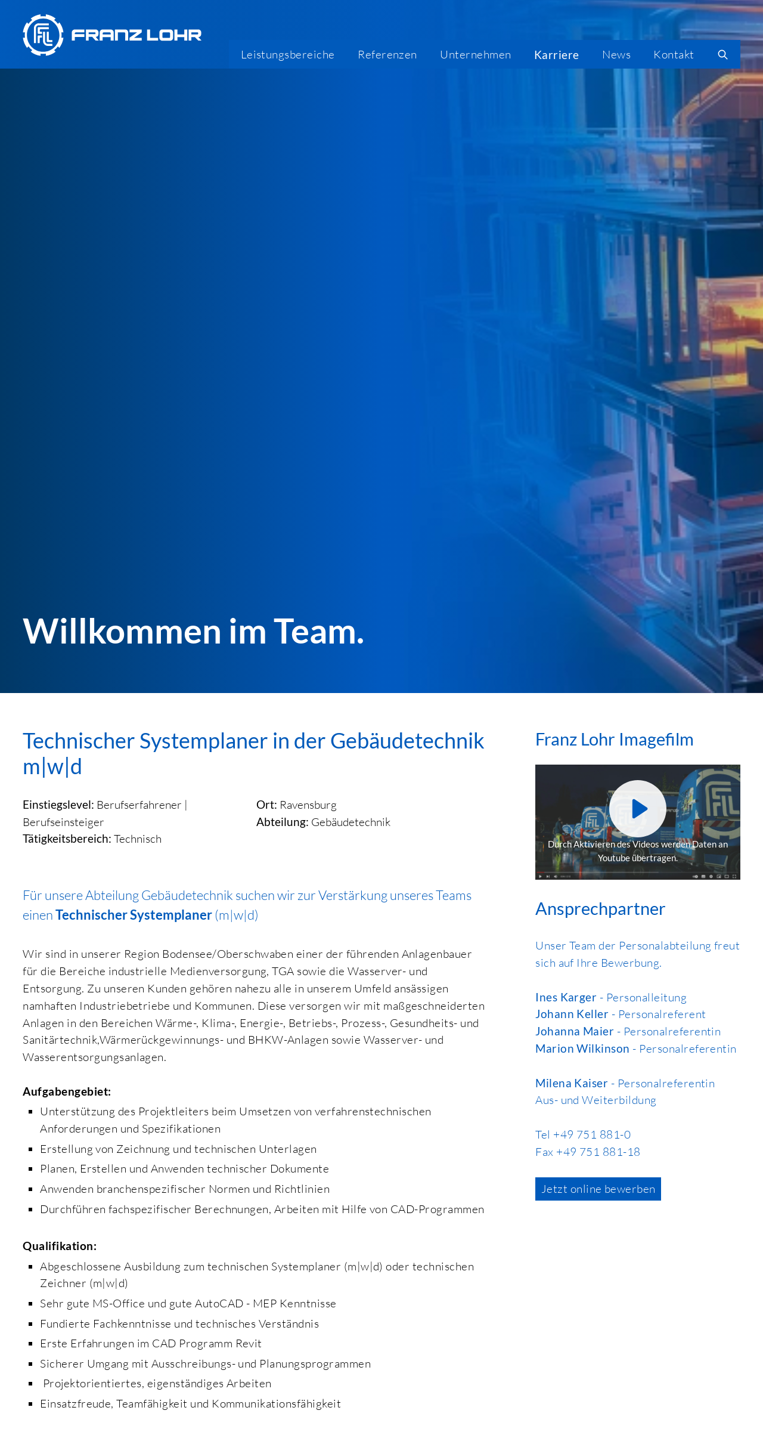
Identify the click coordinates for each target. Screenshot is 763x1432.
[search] (723, 54)
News (616, 54)
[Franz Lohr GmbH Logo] (112, 35)
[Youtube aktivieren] (637, 808)
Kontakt (673, 54)
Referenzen (387, 54)
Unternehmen (475, 54)
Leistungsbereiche (288, 54)
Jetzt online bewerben (598, 1189)
